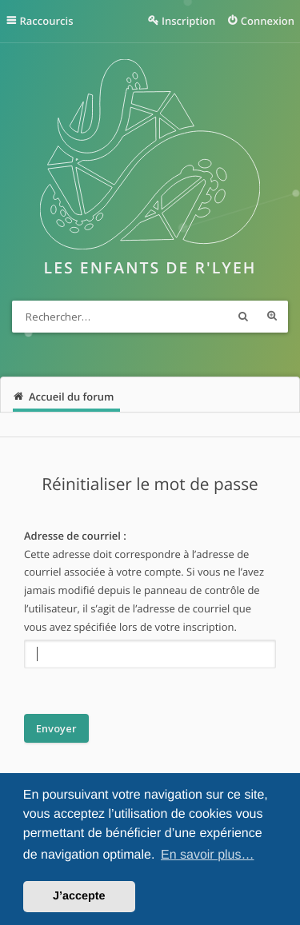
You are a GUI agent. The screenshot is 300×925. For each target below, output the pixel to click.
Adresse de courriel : (75, 535)
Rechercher (243, 316)
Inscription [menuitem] (188, 21)
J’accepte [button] (79, 896)
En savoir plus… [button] (207, 855)
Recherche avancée (272, 316)
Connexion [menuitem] (267, 21)
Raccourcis (47, 21)
